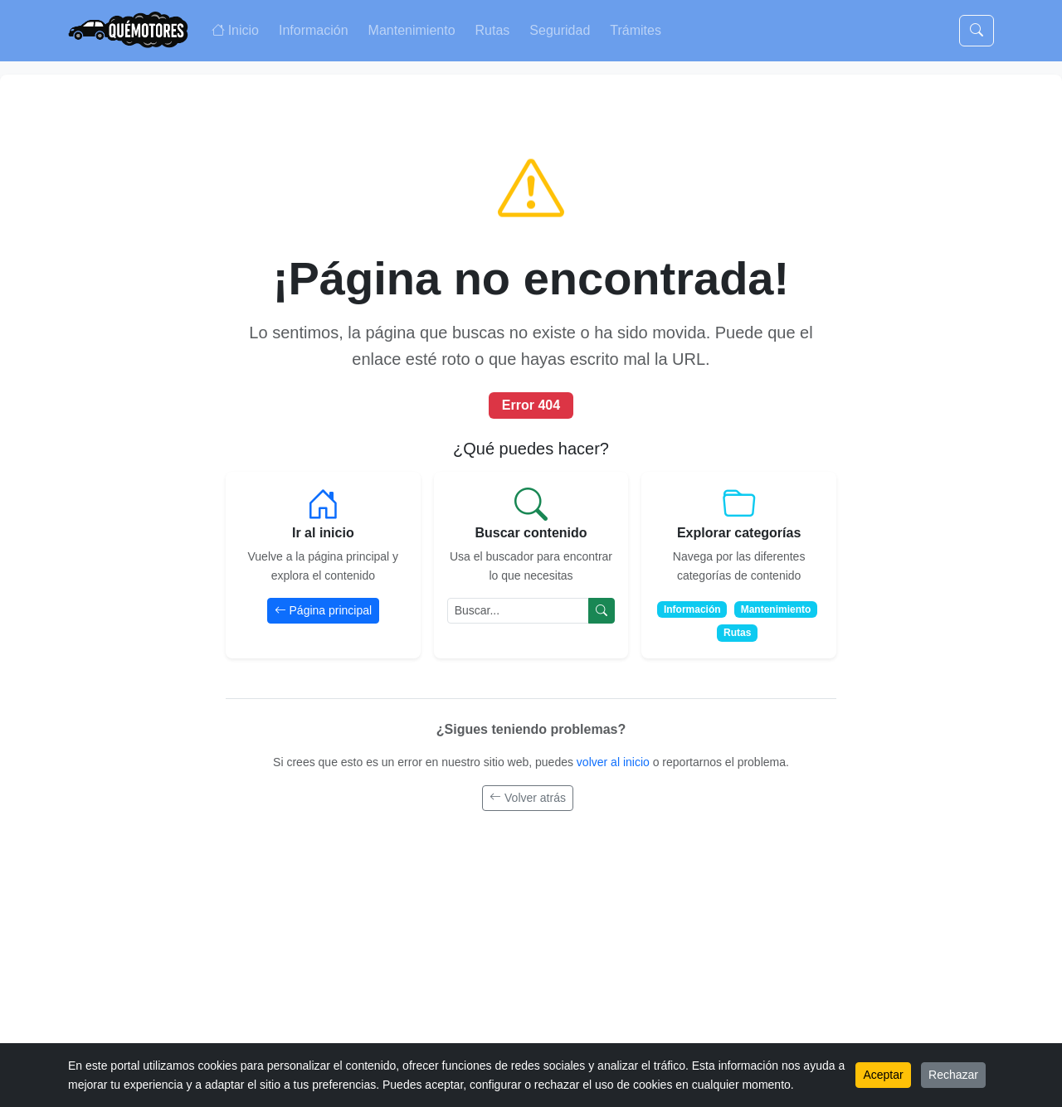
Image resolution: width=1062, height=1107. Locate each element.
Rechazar (953, 1074)
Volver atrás (528, 797)
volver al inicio (615, 762)
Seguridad (559, 30)
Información (313, 30)
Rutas (492, 30)
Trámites (635, 30)
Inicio (235, 30)
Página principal (324, 610)
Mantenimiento (411, 30)
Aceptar (883, 1074)
